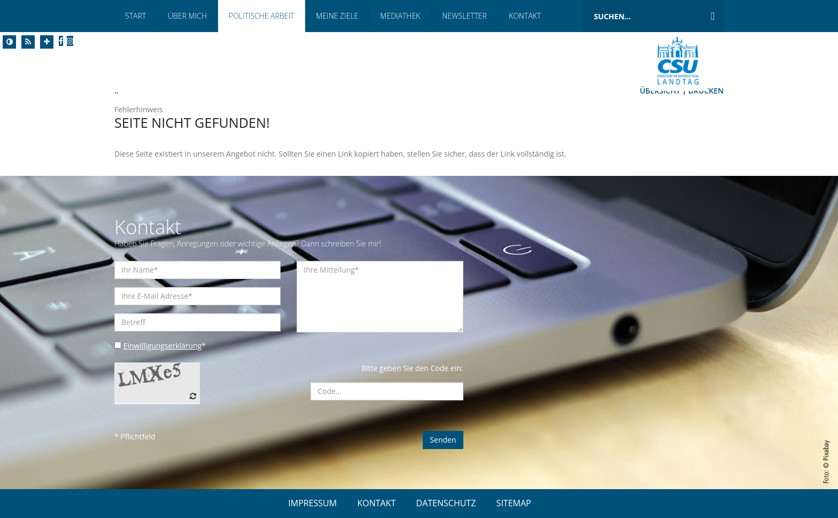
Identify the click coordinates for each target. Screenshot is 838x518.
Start (135, 16)
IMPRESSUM (312, 503)
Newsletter (464, 16)
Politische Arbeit (261, 16)
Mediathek (400, 16)
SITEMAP (513, 503)
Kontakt (525, 16)
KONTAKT (376, 503)
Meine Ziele (337, 16)
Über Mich (187, 16)
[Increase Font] (46, 42)
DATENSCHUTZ (446, 503)
